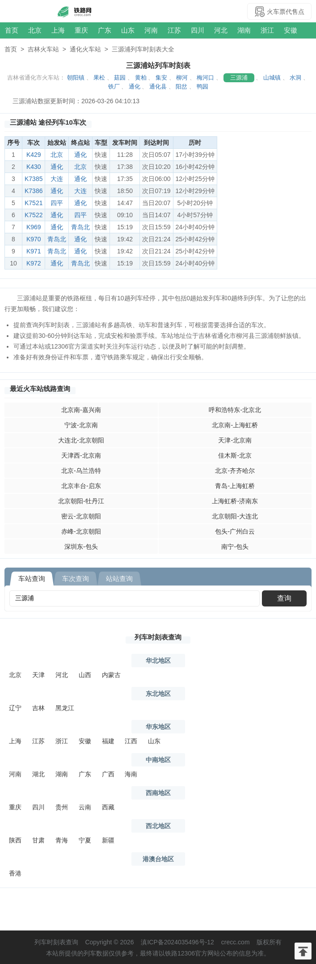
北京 (35, 30)
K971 (33, 251)
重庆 (81, 30)
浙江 (267, 30)
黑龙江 (64, 707)
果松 (99, 77)
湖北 (38, 774)
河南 (151, 30)
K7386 (33, 190)
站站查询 (119, 578)
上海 (58, 30)
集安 (161, 77)
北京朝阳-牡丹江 (81, 501)
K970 (33, 239)
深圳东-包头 (81, 546)
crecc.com (235, 942)
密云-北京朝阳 (81, 516)
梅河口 (205, 77)
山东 (128, 30)
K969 (33, 227)
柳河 (182, 77)
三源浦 (239, 77)
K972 (33, 263)
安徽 (290, 30)
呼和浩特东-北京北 (235, 409)
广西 (108, 774)
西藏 (108, 807)
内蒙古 (111, 674)
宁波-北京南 (81, 425)
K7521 (33, 202)
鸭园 (202, 86)
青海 (61, 840)
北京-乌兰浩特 (81, 470)
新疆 (108, 840)
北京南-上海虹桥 (235, 425)
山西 (85, 674)
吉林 (38, 707)
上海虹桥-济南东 (235, 501)
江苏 (174, 30)
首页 (11, 30)
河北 (221, 30)
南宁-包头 (235, 546)
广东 (104, 30)
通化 (134, 86)
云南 (85, 807)
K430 (33, 166)
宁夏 (85, 840)
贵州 (61, 807)
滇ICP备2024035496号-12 (177, 942)
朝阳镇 (75, 77)
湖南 (244, 30)
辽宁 (15, 707)
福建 (108, 741)
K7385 (33, 178)
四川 (197, 30)
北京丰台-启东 (81, 485)
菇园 (120, 77)
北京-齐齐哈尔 (235, 470)
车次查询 (75, 578)
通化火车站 (85, 49)
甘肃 (38, 840)
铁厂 (114, 86)
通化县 (158, 86)
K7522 (33, 215)
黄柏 (141, 77)
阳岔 (181, 86)
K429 (33, 154)
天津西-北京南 (81, 455)
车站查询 (31, 578)
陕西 (15, 840)
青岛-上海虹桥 (235, 485)
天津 (38, 674)
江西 (131, 741)
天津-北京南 (235, 440)
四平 (57, 202)
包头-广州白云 (235, 531)
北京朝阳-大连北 (235, 516)
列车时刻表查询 (158, 637)
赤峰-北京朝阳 (81, 531)
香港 (15, 873)
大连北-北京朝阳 (81, 440)
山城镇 (272, 77)
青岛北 (80, 227)
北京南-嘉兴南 (81, 409)
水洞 (295, 77)
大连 (57, 178)
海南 (131, 774)
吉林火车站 (43, 49)
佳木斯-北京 (235, 455)
